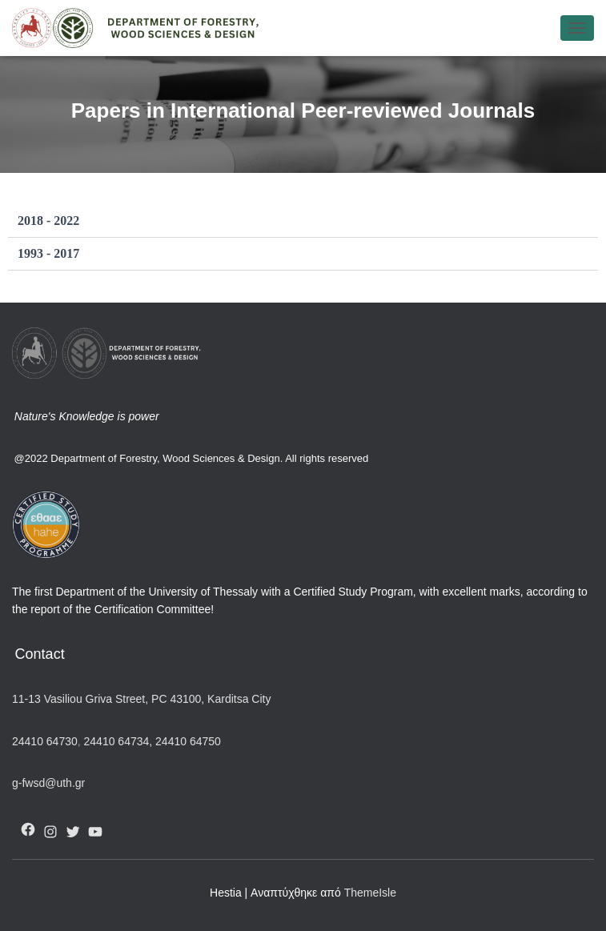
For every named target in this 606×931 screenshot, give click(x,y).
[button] (303, 221)
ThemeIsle (370, 892)
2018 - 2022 (48, 220)
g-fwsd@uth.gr (48, 783)
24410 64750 (188, 741)
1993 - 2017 (48, 253)
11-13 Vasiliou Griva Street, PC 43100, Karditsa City (141, 698)
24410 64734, (118, 741)
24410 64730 (45, 741)
